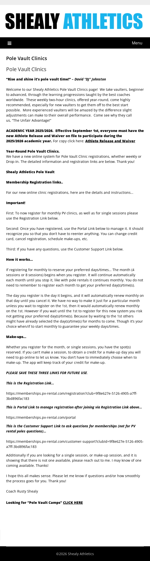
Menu (137, 43)
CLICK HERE (73, 502)
